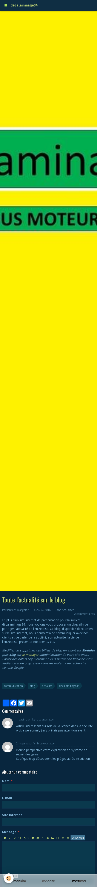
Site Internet (12, 815)
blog (32, 685)
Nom (5, 781)
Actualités (68, 610)
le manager (30, 655)
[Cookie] (9, 878)
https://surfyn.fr (29, 743)
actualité (47, 685)
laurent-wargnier (18, 610)
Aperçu (78, 838)
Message (9, 832)
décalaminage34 (69, 685)
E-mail (7, 798)
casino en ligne (28, 719)
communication (13, 685)
